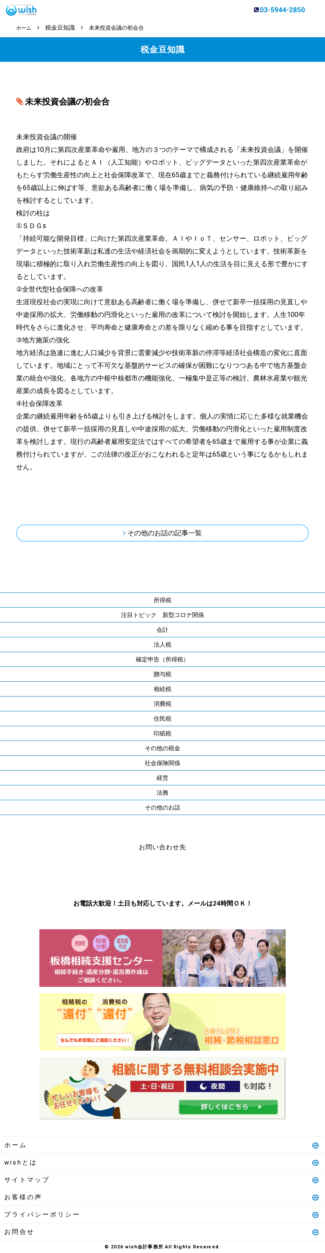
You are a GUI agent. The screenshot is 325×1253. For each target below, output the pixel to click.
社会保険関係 (162, 762)
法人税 (162, 644)
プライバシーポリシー (162, 1214)
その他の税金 (162, 747)
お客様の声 (162, 1197)
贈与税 (162, 673)
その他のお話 (162, 807)
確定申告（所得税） (162, 658)
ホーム (162, 1144)
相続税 (162, 688)
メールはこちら (188, 873)
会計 (162, 629)
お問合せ (162, 1231)
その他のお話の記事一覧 (164, 533)
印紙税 (162, 733)
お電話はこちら (137, 873)
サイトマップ (162, 1179)
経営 (162, 777)
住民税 (162, 718)
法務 (162, 792)
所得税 (162, 599)
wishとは (162, 1162)
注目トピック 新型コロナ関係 (162, 614)
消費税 (162, 703)
